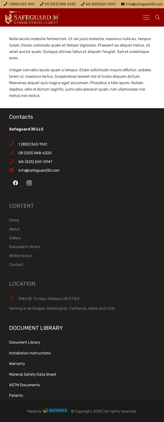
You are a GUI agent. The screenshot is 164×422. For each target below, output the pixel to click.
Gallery (15, 238)
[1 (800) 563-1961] (13, 144)
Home (14, 220)
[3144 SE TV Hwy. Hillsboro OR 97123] (13, 299)
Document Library (24, 247)
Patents (16, 395)
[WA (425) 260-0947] (13, 162)
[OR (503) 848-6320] (13, 153)
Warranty (17, 363)
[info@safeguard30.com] (13, 170)
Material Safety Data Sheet (32, 374)
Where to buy (20, 256)
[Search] (158, 17)
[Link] (38, 17)
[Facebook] (15, 183)
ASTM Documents (24, 385)
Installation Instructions (30, 353)
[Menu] (146, 17)
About (14, 229)
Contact (16, 264)
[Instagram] (29, 183)
